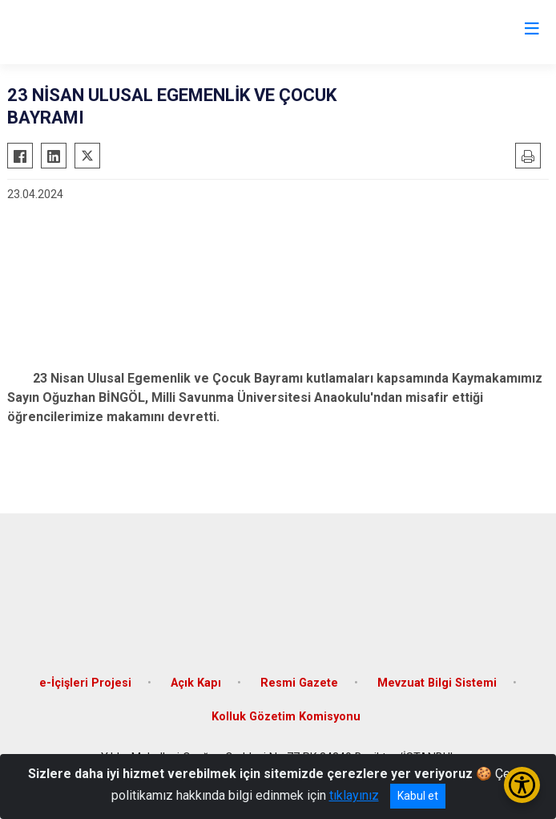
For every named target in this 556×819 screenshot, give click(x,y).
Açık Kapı (196, 683)
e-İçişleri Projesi (85, 683)
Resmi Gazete (299, 683)
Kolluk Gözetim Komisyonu (286, 717)
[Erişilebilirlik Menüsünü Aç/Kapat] (522, 785)
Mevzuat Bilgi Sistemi (437, 683)
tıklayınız (354, 795)
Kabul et (417, 795)
